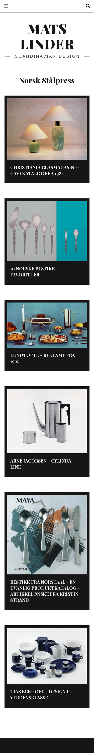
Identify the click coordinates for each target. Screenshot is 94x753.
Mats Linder (47, 36)
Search (86, 6)
